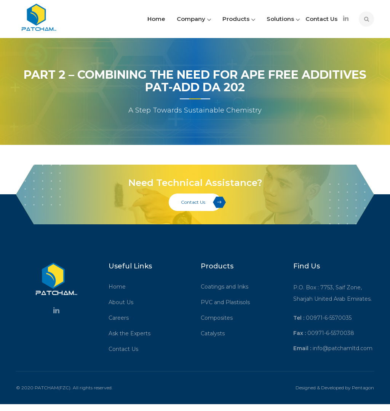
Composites (219, 317)
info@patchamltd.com (342, 348)
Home (156, 18)
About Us (124, 302)
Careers (121, 317)
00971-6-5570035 (329, 317)
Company (194, 18)
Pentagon (363, 387)
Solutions (283, 18)
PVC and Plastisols (228, 302)
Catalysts (215, 333)
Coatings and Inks (227, 286)
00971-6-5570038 (330, 333)
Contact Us (321, 18)
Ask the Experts (132, 333)
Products (238, 18)
